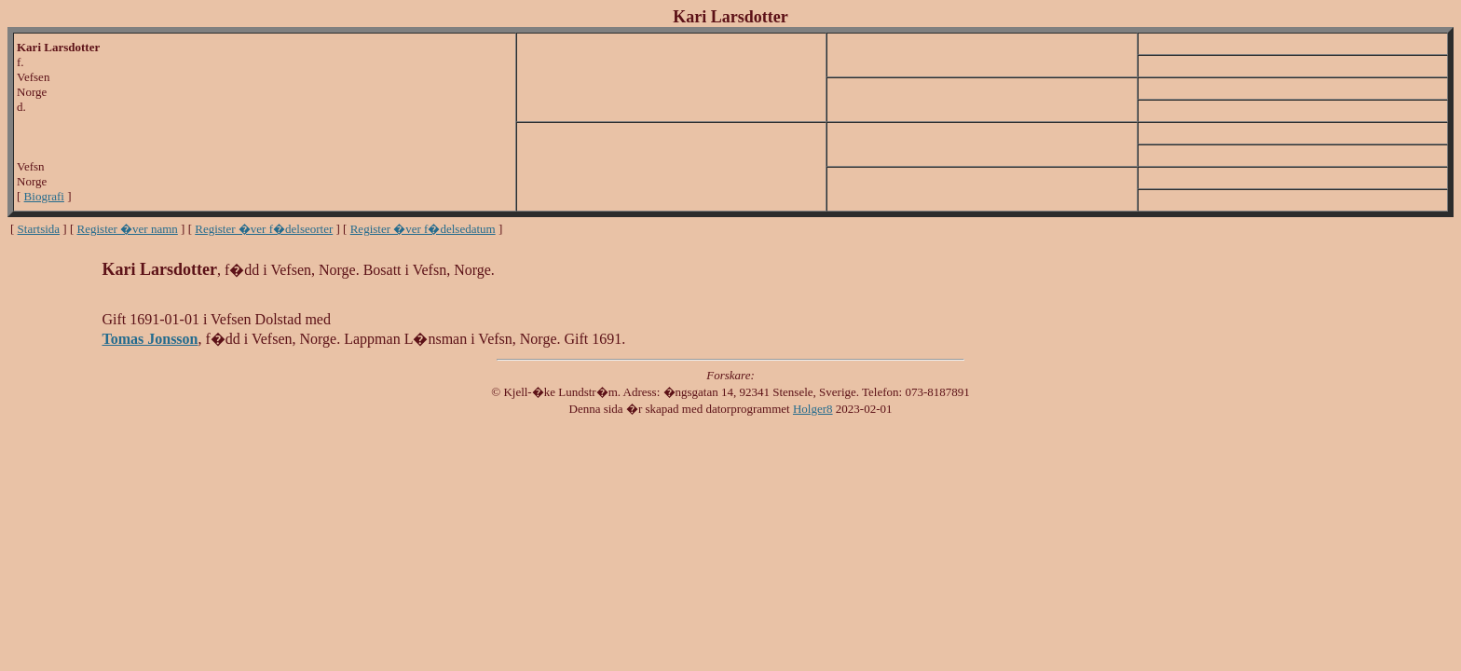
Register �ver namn (127, 229)
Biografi (44, 196)
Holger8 (813, 409)
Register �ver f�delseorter (264, 229)
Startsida (39, 229)
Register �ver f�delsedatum (423, 229)
